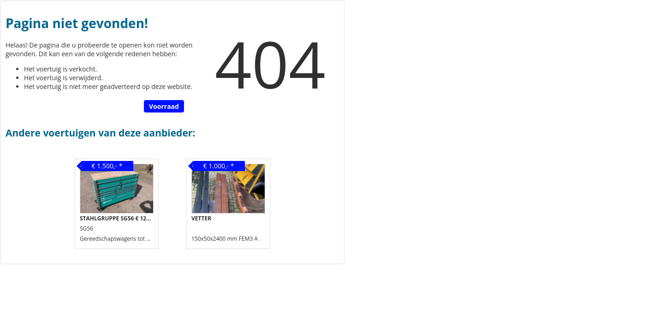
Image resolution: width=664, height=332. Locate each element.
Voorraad (164, 106)
